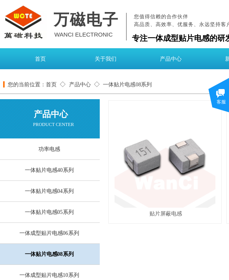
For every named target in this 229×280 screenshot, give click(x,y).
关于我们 (105, 59)
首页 (40, 59)
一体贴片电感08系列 (127, 85)
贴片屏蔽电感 (165, 213)
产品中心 (171, 59)
